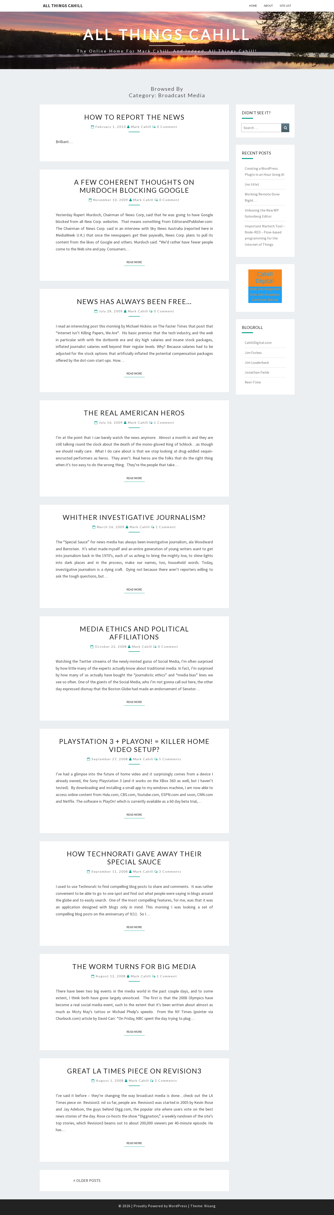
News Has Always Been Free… (134, 301)
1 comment (164, 422)
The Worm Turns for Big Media (134, 966)
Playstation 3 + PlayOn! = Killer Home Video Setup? (134, 745)
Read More (136, 262)
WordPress (178, 1206)
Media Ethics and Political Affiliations (134, 633)
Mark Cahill (141, 127)
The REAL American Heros (134, 413)
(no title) (252, 184)
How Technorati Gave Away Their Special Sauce (134, 858)
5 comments (170, 759)
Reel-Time (253, 382)
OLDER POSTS (86, 1180)
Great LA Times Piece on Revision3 (134, 1071)
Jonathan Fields (257, 372)
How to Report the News (134, 117)
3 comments (170, 871)
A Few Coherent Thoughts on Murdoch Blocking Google (134, 186)
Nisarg (210, 1206)
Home (253, 6)
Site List (285, 6)
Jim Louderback (257, 362)
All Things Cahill (63, 5)
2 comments (166, 1080)
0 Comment (167, 127)
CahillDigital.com (258, 342)
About (268, 6)
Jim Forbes (253, 352)
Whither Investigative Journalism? (134, 517)
